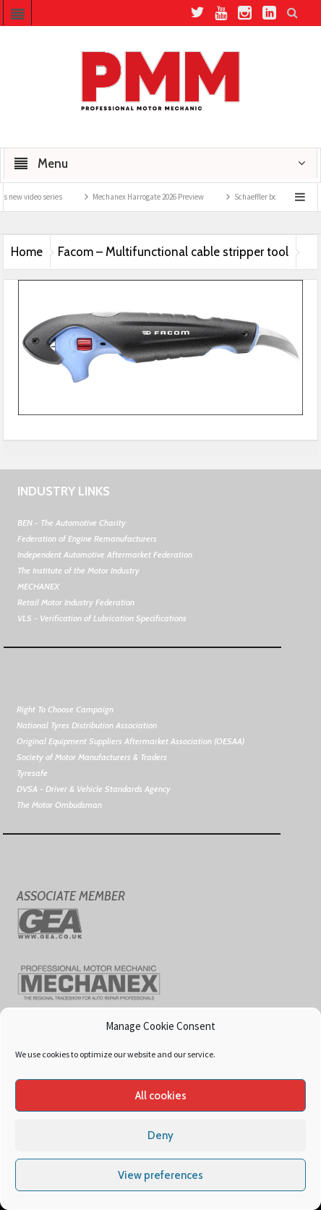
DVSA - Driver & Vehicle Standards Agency (94, 788)
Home (27, 251)
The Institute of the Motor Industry (78, 570)
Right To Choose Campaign (65, 709)
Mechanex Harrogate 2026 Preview (157, 197)
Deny (160, 1135)
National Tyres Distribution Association (87, 725)
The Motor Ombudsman (59, 804)
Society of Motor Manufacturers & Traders (92, 756)
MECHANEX (38, 586)
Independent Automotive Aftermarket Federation (104, 554)
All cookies (161, 1095)
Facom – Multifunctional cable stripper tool (173, 251)
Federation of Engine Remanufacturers (87, 538)
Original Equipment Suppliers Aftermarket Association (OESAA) (130, 741)
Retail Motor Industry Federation (75, 602)
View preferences (160, 1175)
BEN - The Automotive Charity (71, 522)
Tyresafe (32, 772)
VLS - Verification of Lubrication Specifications (102, 618)
